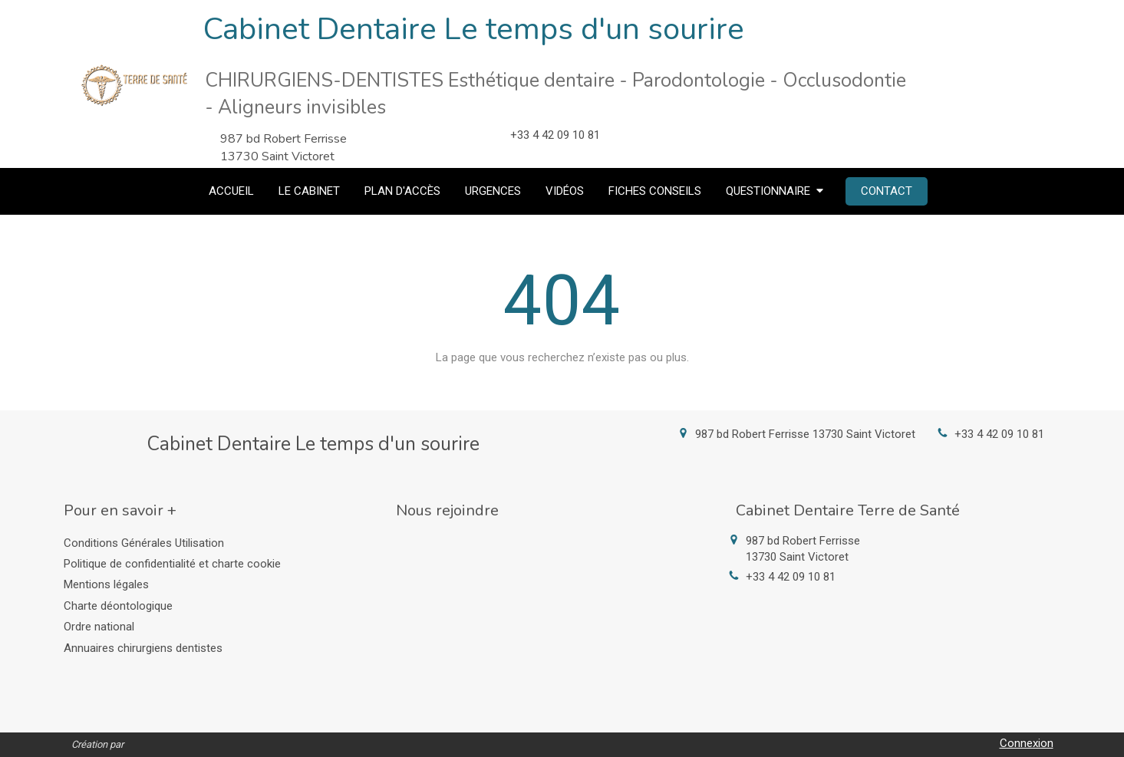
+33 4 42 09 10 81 (999, 434)
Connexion (1026, 743)
